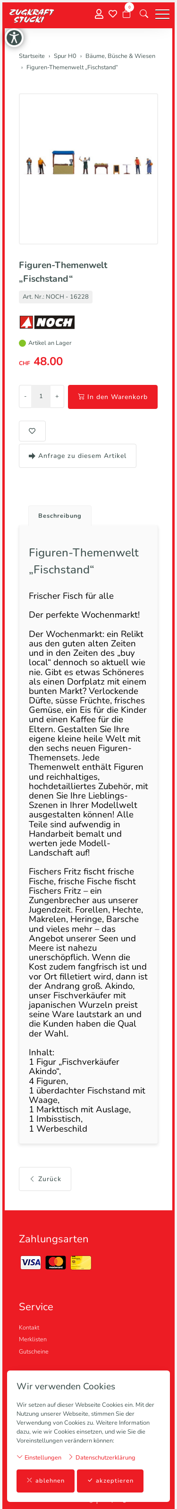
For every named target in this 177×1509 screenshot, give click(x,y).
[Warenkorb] (126, 14)
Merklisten (33, 1339)
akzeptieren (110, 1480)
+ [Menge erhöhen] (57, 396)
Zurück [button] (45, 1179)
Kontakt (29, 1327)
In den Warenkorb (113, 397)
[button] (144, 14)
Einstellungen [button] (39, 1457)
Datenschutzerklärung (101, 1457)
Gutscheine (34, 1351)
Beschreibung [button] (60, 516)
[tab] (56, 513)
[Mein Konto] (99, 14)
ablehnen (45, 1480)
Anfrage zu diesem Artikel (77, 455)
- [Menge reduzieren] (25, 396)
